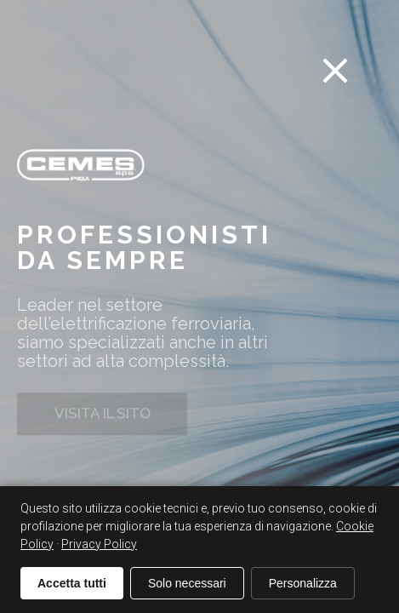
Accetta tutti (71, 583)
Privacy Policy (99, 544)
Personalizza (303, 583)
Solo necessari (187, 583)
